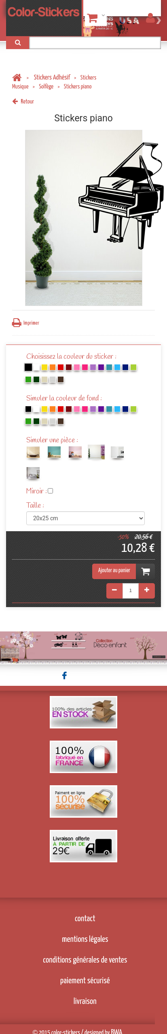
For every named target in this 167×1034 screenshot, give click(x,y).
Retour (23, 102)
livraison (85, 1001)
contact (85, 919)
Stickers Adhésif (52, 77)
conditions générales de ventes (85, 960)
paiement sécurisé (85, 981)
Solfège (46, 87)
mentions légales (85, 939)
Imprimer (25, 323)
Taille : (36, 506)
